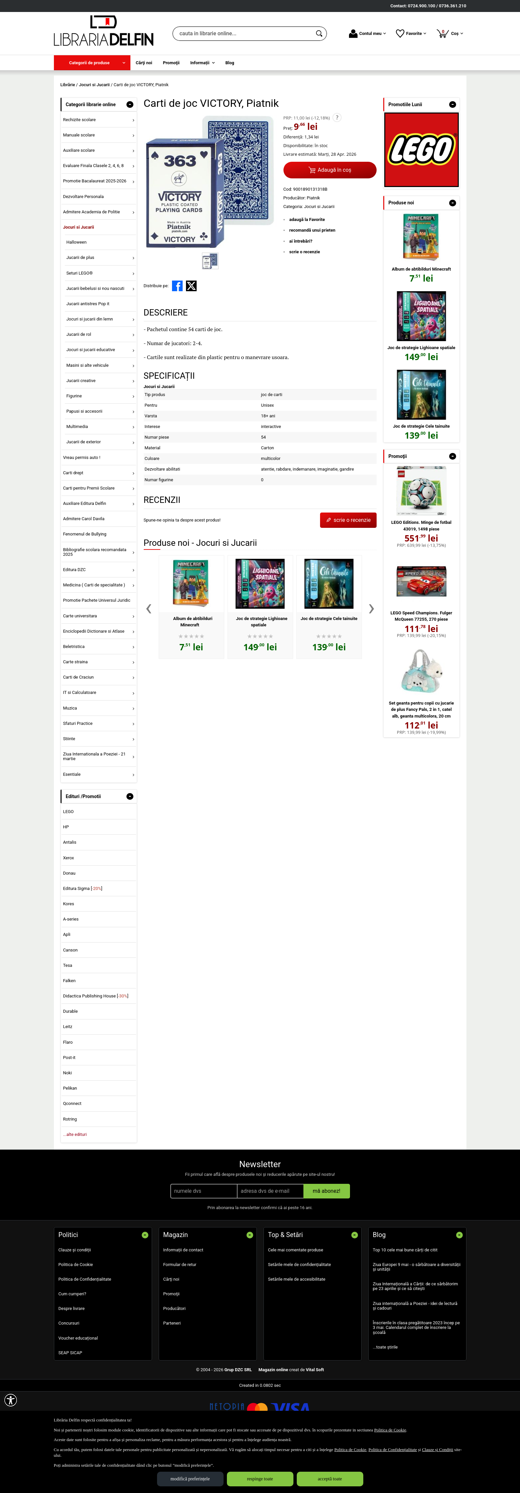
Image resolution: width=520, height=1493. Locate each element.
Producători (174, 1356)
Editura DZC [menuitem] (74, 617)
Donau (69, 921)
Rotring (70, 1167)
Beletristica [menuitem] (74, 694)
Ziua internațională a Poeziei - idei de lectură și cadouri (415, 1354)
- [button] (130, 152)
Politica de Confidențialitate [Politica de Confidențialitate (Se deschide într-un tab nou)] (392, 1449)
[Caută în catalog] (319, 33)
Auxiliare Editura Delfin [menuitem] (84, 551)
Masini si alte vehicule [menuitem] (87, 413)
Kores (68, 952)
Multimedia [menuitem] (77, 474)
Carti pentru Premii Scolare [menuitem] (88, 535)
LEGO (68, 859)
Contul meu (367, 33)
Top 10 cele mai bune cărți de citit (405, 1297)
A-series (71, 967)
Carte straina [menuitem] (75, 710)
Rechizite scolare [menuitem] (79, 167)
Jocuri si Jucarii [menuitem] (78, 275)
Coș (449, 33)
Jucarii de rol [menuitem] (78, 382)
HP (66, 875)
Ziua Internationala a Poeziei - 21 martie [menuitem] (94, 804)
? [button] (337, 165)
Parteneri (172, 1371)
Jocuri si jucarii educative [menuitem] (90, 397)
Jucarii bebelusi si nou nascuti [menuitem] (95, 336)
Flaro (68, 1090)
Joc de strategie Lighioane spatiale (421, 395)
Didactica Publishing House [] (95, 1044)
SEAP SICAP (70, 1400)
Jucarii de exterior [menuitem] (83, 490)
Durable (70, 1059)
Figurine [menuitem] (74, 443)
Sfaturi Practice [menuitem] (77, 771)
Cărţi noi (171, 1327)
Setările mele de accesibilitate (297, 1327)
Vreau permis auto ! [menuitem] (81, 505)
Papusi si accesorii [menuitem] (84, 459)
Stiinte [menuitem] (69, 786)
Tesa (67, 1013)
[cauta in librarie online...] (242, 33)
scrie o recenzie (304, 300)
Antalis (69, 890)
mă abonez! (326, 1239)
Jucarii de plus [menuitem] (80, 305)
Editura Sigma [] (82, 936)
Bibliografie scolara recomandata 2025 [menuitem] (94, 600)
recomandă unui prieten (312, 278)
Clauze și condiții (75, 1297)
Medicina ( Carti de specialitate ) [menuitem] (94, 633)
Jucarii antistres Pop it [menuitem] (87, 351)
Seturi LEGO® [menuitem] (79, 321)
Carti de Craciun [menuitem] (78, 725)
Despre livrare (72, 1356)
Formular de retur (180, 1312)
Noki (67, 1120)
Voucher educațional (78, 1386)
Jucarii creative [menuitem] (80, 428)
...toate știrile (385, 1394)
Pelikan (70, 1136)
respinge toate (260, 1478)
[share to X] (191, 333)
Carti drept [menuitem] (73, 520)
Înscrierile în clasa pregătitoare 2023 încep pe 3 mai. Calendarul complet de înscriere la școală (416, 1376)
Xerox (68, 905)
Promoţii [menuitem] (171, 62)
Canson (70, 997)
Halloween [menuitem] (76, 290)
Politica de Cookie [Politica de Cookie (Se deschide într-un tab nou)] (390, 1429)
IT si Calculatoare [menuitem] (79, 740)
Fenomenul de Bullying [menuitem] (84, 582)
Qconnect (72, 1151)
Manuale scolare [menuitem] (78, 182)
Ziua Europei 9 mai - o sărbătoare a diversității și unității (417, 1315)
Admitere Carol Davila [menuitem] (83, 566)
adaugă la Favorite (307, 267)
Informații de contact (183, 1297)
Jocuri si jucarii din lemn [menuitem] (89, 366)
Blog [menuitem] (230, 62)
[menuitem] (92, 62)
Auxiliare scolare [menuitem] (78, 198)
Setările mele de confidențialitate (299, 1312)
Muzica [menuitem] (70, 755)
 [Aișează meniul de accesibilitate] (10, 1400)
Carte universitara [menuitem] (80, 663)
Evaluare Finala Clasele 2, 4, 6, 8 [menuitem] (93, 213)
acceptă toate (330, 1478)
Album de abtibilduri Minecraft (421, 317)
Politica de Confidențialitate (85, 1327)
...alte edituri (75, 1182)
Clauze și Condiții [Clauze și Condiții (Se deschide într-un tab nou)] (437, 1449)
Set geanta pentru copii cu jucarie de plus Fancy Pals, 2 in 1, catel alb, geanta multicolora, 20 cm (421, 757)
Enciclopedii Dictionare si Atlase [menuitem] (93, 679)
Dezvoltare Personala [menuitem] (83, 244)
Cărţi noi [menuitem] (144, 62)
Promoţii (171, 1341)
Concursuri (69, 1371)
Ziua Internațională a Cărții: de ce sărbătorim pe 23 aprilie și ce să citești (415, 1334)
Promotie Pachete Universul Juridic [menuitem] (96, 648)
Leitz (67, 1074)
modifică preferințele (190, 1478)
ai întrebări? (300, 289)
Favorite (411, 33)
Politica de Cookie (76, 1312)
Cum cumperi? (73, 1341)
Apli (66, 982)
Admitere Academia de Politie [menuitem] (91, 259)
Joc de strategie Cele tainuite (329, 666)
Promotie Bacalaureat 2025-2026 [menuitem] (94, 229)
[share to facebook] (177, 333)
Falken (69, 1028)
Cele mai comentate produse (295, 1297)
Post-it (69, 1105)
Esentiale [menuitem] (72, 822)
